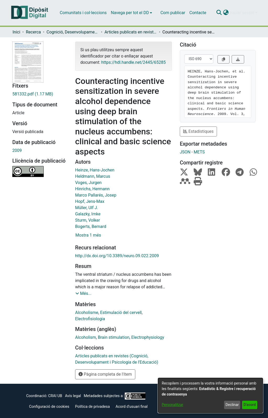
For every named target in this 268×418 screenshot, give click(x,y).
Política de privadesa (92, 406)
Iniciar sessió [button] (242, 12)
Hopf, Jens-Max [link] (89, 201)
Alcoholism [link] (85, 337)
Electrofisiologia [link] (90, 318)
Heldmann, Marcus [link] (92, 176)
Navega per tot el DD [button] (130, 12)
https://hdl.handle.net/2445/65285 (133, 62)
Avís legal (73, 396)
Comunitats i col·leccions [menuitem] (83, 12)
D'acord (250, 405)
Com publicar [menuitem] (172, 12)
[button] (219, 13)
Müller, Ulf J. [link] (86, 207)
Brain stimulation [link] (113, 337)
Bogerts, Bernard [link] (90, 226)
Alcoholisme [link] (86, 312)
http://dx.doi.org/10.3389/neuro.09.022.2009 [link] (117, 255)
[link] (39, 94)
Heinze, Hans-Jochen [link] (94, 170)
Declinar (232, 405)
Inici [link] (16, 32)
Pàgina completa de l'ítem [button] (105, 374)
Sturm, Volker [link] (87, 220)
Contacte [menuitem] (197, 12)
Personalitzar (172, 405)
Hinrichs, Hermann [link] (92, 188)
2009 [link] (17, 150)
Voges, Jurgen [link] (88, 182)
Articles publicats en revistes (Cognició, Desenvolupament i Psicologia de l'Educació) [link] (130, 32)
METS (199, 152)
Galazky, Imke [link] (87, 213)
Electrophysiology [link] (147, 337)
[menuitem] (131, 13)
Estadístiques (198, 131)
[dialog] (210, 395)
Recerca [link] (33, 32)
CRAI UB (55, 396)
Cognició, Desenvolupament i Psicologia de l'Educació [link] (73, 32)
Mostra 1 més (88, 235)
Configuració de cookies (49, 406)
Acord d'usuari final (132, 406)
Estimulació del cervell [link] (121, 312)
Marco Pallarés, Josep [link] (95, 195)
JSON (185, 152)
